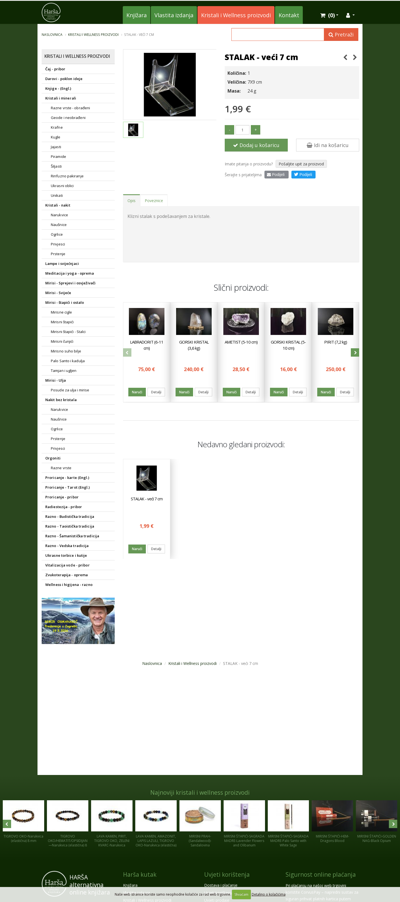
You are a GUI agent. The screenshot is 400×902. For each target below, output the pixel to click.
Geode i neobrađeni (68, 117)
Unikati (57, 195)
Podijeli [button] (303, 174)
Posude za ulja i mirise (70, 389)
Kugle (56, 137)
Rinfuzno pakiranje (67, 175)
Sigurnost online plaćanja (321, 874)
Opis (132, 200)
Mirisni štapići (62, 321)
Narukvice (59, 214)
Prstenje (58, 253)
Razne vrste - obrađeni (70, 107)
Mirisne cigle (61, 312)
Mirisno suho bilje (66, 351)
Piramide (58, 156)
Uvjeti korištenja (227, 874)
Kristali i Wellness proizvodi (236, 15)
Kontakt (289, 15)
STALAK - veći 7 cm (146, 498)
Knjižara (136, 15)
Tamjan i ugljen (64, 370)
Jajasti (56, 146)
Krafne (57, 127)
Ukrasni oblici (62, 185)
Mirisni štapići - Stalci (68, 331)
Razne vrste (61, 467)
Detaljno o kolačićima (269, 894)
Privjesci (58, 244)
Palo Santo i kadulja (68, 360)
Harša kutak (139, 874)
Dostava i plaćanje (221, 885)
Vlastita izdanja (173, 15)
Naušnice (59, 224)
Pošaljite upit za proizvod (301, 164)
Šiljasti (56, 166)
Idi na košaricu (328, 145)
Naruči (137, 392)
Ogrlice (57, 234)
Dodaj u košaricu (256, 145)
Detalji (156, 392)
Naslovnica (52, 34)
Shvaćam (241, 894)
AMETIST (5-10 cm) (241, 342)
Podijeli (275, 174)
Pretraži (341, 34)
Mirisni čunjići (62, 341)
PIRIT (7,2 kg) (335, 342)
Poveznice (154, 200)
